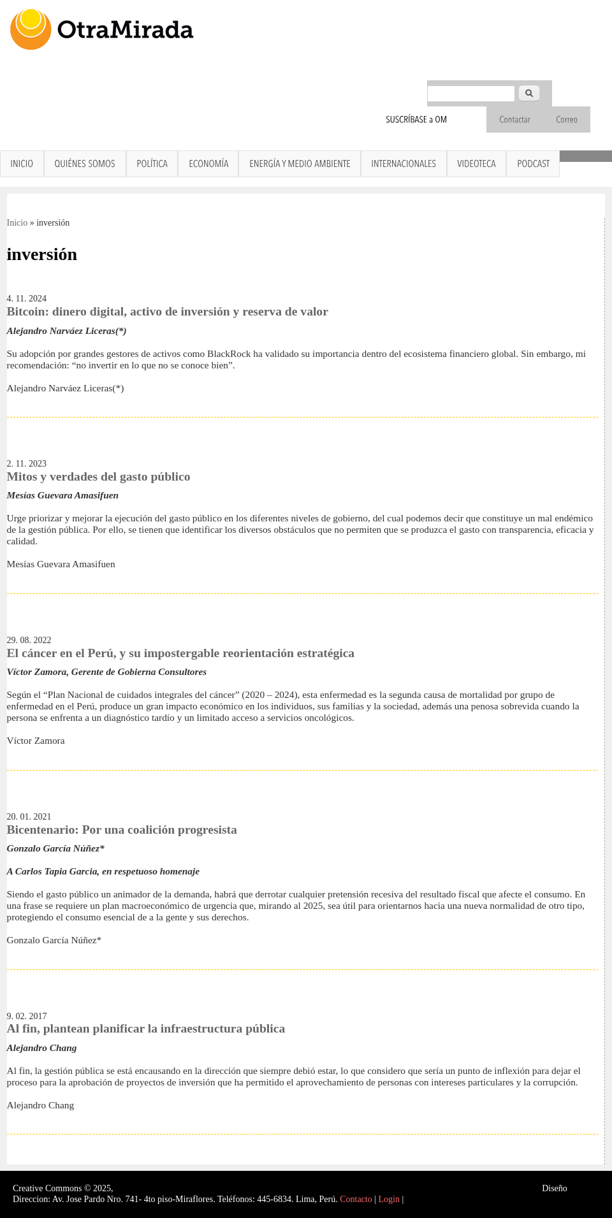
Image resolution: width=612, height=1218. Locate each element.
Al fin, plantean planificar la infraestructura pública (146, 1028)
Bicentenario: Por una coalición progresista (122, 829)
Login (389, 1199)
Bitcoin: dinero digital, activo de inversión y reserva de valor (167, 311)
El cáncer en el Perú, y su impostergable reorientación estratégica (181, 653)
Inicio (17, 223)
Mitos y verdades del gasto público (99, 476)
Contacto (356, 1199)
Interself (584, 1188)
